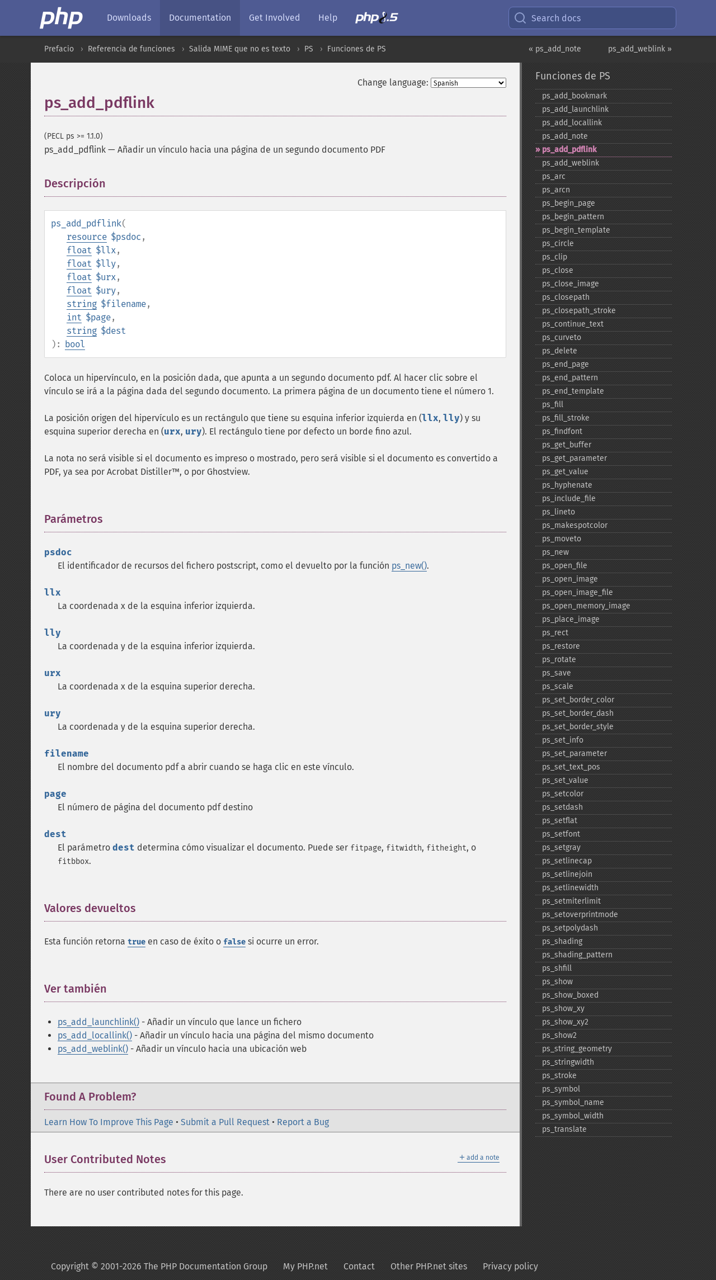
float (79, 250)
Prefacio (59, 49)
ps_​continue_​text (573, 324)
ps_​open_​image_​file (577, 592)
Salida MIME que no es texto (239, 49)
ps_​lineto (558, 512)
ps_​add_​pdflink (569, 149)
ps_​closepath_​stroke (579, 310)
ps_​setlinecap (567, 861)
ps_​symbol (561, 1089)
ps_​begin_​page (568, 203)
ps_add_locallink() (95, 1035)
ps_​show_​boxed (570, 995)
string (82, 304)
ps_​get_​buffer (566, 445)
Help (327, 17)
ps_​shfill (557, 968)
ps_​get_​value (565, 471)
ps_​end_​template (573, 391)
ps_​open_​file (564, 565)
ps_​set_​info (562, 740)
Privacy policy (510, 1266)
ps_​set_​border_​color (578, 700)
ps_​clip (554, 257)
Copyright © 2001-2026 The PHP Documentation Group (159, 1266)
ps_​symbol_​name (573, 1102)
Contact (359, 1266)
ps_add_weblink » (640, 49)
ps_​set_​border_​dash (578, 713)
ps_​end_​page (565, 364)
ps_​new (555, 552)
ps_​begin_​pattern (573, 216)
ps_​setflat (559, 820)
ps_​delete (559, 351)
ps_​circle (558, 243)
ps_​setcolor (562, 794)
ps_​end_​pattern (570, 377)
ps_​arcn (556, 190)
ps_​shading (562, 941)
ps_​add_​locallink (572, 122)
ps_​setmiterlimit (571, 901)
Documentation (200, 17)
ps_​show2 (559, 1035)
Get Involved (274, 17)
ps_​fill (552, 404)
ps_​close (557, 270)
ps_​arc (554, 176)
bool (75, 344)
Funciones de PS (356, 49)
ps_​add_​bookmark (574, 96)
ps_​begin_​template (576, 230)
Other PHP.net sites (428, 1266)
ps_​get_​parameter (574, 458)
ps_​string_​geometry (577, 1049)
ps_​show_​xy (563, 1008)
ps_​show (557, 981)
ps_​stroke (559, 1075)
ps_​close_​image (570, 284)
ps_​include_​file (569, 498)
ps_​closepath (566, 297)
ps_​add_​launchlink (575, 109)
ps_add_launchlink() (98, 1022)
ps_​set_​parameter (574, 753)
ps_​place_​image (571, 619)
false (234, 942)
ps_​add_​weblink (570, 163)
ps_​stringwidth (568, 1062)
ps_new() (409, 565)
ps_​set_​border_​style (578, 726)
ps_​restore (561, 646)
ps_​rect (555, 632)
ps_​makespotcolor (574, 525)
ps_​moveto (561, 539)
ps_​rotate (559, 659)
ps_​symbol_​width (573, 1116)
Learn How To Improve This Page (108, 1122)
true (136, 942)
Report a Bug (303, 1122)
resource (87, 237)
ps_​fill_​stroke (566, 418)
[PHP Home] (62, 18)
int (74, 317)
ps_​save (556, 673)
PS (308, 49)
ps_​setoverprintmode (580, 914)
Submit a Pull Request (225, 1122)
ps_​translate (564, 1129)
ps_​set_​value (565, 780)
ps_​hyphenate (567, 485)
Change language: (392, 82)
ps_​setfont (561, 834)
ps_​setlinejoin (567, 874)
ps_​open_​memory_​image (586, 606)
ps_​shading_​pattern (577, 955)
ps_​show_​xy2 (565, 1022)
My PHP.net (305, 1266)
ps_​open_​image (570, 579)
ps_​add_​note (565, 136)
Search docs (547, 18)
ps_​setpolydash (570, 928)
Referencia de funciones (131, 49)
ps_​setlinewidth (570, 887)
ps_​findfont (562, 431)
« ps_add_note (555, 49)
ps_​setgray (561, 847)
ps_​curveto (561, 337)
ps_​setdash (562, 807)
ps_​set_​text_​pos (571, 767)
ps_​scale (557, 686)
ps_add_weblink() (93, 1048)
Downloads (129, 17)
